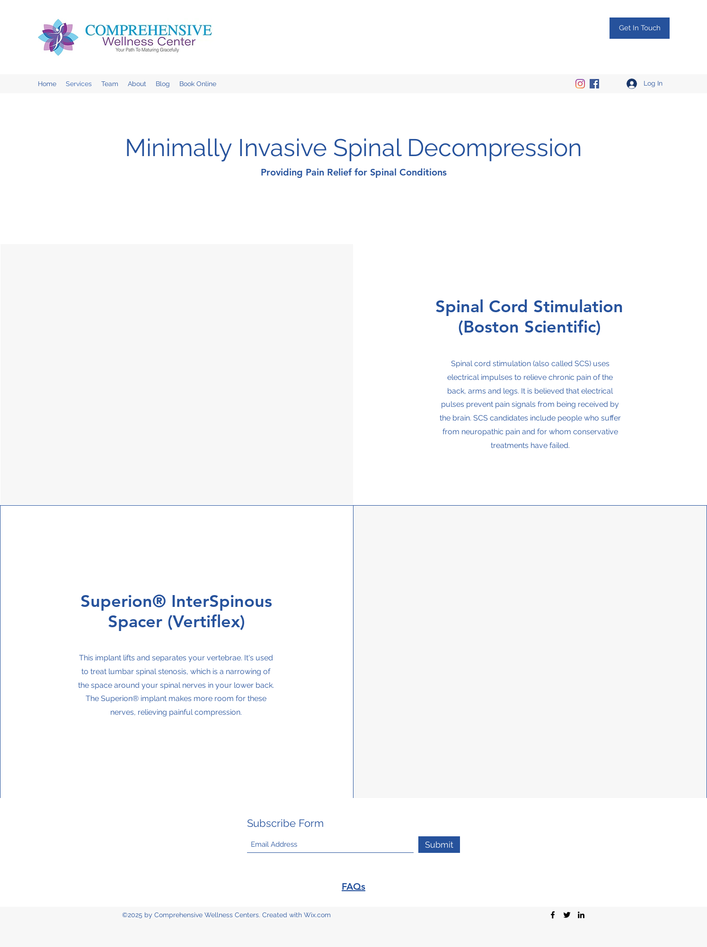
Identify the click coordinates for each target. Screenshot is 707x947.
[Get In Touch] (640, 28)
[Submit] (439, 844)
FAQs (353, 886)
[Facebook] (594, 83)
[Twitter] (567, 915)
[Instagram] (580, 83)
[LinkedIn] (581, 915)
